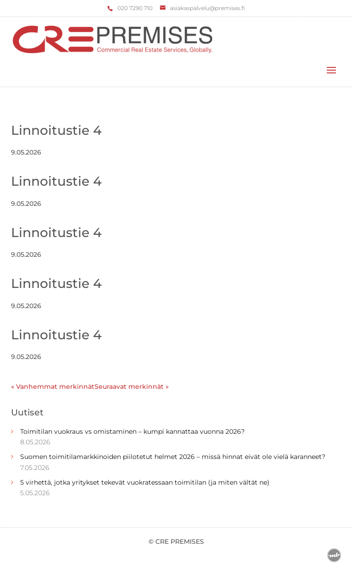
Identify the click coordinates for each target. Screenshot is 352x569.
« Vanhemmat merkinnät (52, 386)
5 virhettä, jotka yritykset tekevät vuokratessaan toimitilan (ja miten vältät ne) (145, 482)
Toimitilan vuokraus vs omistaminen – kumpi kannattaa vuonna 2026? (132, 431)
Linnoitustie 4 (56, 130)
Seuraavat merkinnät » (131, 386)
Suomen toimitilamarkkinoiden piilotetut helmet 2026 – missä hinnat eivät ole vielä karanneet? (172, 457)
